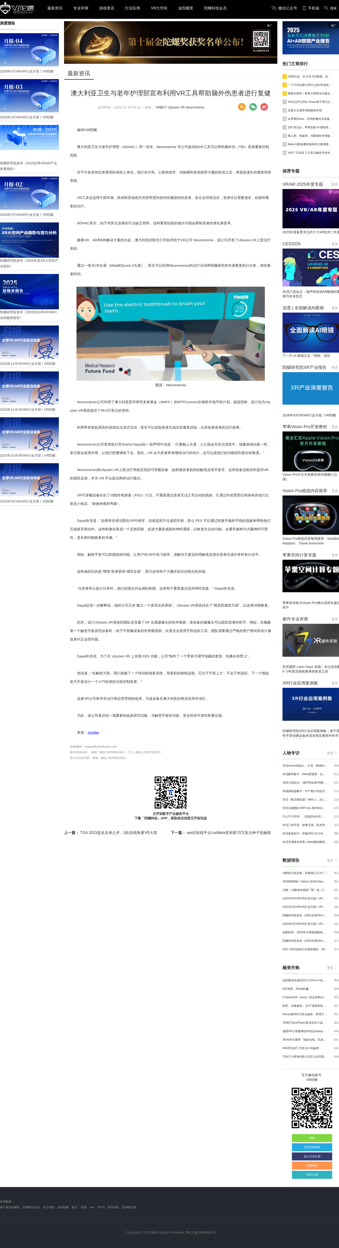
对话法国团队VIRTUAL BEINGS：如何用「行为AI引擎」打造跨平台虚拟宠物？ (305, 808)
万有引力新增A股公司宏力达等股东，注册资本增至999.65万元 (305, 1056)
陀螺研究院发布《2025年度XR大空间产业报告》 (305, 940)
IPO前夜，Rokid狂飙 (295, 988)
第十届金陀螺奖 (10, 1207)
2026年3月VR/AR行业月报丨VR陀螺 (305, 907)
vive (91, 1207)
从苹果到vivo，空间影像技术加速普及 (311, 119)
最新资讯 (54, 8)
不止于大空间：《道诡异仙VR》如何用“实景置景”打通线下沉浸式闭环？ (305, 816)
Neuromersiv (195, 107)
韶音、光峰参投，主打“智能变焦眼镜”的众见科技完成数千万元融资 (305, 1005)
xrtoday (93, 732)
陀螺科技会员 (215, 8)
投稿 (312, 1138)
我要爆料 (312, 1165)
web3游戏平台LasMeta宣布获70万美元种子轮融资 (221, 833)
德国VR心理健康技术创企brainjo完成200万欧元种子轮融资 (305, 1031)
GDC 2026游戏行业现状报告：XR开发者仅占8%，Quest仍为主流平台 (305, 949)
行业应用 (132, 8)
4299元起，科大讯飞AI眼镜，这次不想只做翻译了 (311, 76)
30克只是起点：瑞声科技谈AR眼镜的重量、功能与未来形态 (305, 782)
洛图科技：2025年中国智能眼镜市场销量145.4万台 (305, 932)
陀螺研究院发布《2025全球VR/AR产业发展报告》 (305, 915)
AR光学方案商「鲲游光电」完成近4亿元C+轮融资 (305, 1039)
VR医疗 (161, 107)
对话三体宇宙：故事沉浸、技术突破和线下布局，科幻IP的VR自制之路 (305, 825)
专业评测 (80, 8)
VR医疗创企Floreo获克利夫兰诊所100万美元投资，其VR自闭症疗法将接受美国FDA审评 (305, 1022)
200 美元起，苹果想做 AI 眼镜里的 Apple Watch (311, 127)
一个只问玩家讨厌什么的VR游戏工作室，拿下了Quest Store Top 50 (311, 85)
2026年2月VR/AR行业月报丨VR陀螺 (305, 924)
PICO (101, 1207)
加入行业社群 (312, 1156)
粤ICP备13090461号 (201, 1232)
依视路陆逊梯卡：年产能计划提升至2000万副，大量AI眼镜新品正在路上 (305, 791)
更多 (332, 753)
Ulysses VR (176, 107)
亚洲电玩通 (129, 1207)
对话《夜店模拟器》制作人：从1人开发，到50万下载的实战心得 (305, 799)
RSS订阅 (312, 1174)
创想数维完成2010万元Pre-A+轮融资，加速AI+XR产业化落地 (305, 980)
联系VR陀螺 (312, 1147)
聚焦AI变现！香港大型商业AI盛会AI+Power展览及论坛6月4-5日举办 (311, 93)
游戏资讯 (106, 8)
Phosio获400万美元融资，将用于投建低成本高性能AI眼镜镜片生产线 (305, 1014)
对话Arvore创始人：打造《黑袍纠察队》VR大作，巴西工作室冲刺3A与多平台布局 (305, 765)
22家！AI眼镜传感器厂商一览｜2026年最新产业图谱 (305, 890)
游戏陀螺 (63, 1207)
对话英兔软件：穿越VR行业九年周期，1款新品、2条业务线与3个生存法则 (305, 833)
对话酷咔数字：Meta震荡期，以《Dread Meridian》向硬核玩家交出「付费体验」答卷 (305, 774)
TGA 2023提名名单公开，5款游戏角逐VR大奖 (110, 833)
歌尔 (74, 1207)
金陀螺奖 (185, 8)
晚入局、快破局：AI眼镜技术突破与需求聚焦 (311, 135)
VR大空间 (159, 8)
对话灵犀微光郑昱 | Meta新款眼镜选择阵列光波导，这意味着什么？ (305, 842)
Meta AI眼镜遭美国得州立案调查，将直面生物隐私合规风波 (311, 144)
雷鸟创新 (113, 1207)
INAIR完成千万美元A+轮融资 (300, 1048)
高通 (83, 1207)
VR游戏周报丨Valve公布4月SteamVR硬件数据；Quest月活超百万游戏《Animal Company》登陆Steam (305, 881)
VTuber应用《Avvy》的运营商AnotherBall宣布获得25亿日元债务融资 (305, 997)
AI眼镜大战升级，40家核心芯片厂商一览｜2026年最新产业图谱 (305, 873)
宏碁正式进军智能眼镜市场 (305, 110)
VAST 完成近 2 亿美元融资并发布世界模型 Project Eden (311, 152)
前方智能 (48, 1207)
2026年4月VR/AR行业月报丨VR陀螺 (305, 898)
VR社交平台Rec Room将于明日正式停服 (311, 102)
